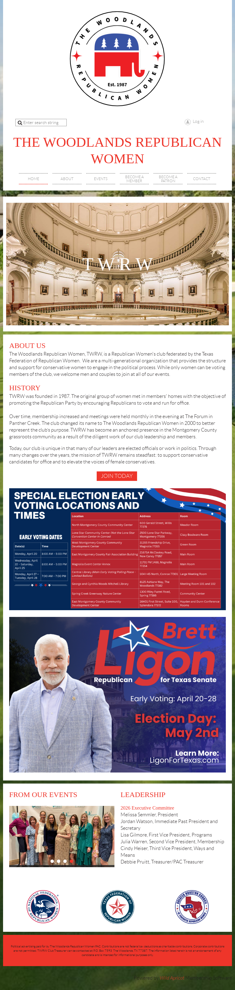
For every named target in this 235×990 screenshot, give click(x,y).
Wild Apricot (172, 978)
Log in (198, 121)
